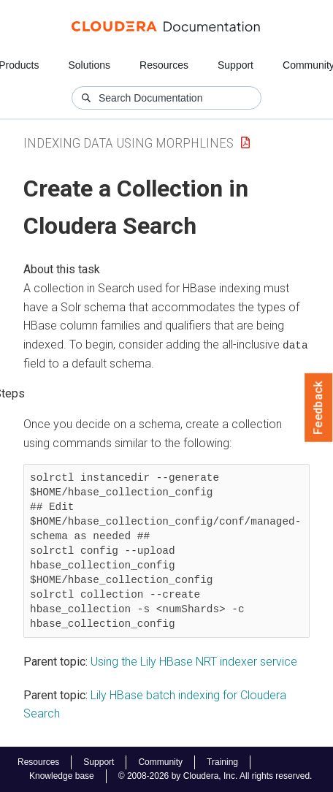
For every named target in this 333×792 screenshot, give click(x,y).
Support (235, 65)
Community (160, 762)
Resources (163, 65)
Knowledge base (61, 776)
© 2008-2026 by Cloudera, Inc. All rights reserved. (215, 776)
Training (222, 762)
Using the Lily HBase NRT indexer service (194, 662)
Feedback (319, 408)
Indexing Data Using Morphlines (128, 142)
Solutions (89, 65)
